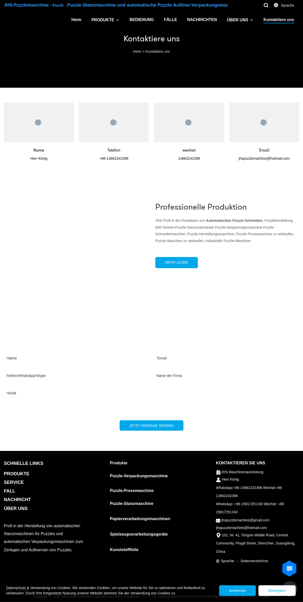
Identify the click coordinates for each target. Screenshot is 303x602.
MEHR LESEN (177, 262)
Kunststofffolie (124, 550)
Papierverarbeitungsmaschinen (140, 519)
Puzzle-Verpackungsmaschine (139, 476)
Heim (76, 19)
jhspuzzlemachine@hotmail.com (241, 528)
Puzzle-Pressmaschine (132, 491)
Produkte (118, 463)
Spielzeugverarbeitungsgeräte (139, 534)
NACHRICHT (17, 499)
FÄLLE (170, 19)
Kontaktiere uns (278, 19)
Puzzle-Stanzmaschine (132, 504)
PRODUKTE (102, 20)
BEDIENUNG (141, 19)
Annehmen (235, 591)
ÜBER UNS (237, 20)
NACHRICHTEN (202, 19)
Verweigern (276, 591)
